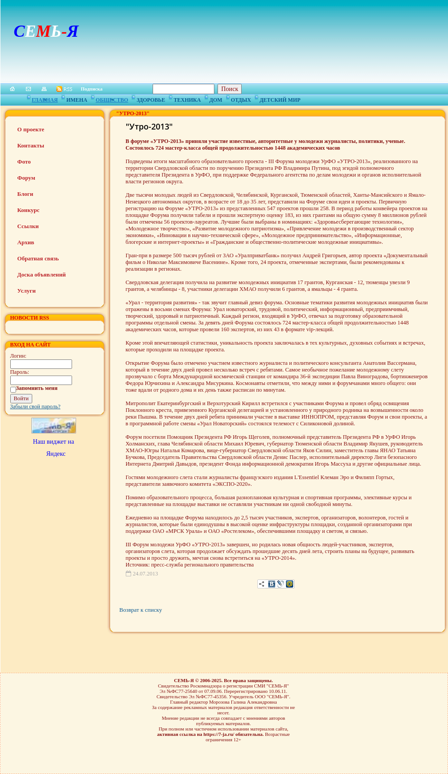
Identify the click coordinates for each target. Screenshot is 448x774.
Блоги (25, 193)
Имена (76, 98)
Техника (187, 98)
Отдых (241, 98)
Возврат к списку (140, 609)
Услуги (26, 290)
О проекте (30, 129)
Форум (26, 177)
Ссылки (28, 226)
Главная (45, 98)
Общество (112, 98)
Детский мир (280, 98)
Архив (25, 242)
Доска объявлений (41, 274)
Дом (215, 98)
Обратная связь (38, 258)
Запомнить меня (37, 388)
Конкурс (28, 210)
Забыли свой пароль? (35, 406)
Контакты (30, 145)
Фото (24, 161)
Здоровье (151, 98)
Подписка (92, 88)
